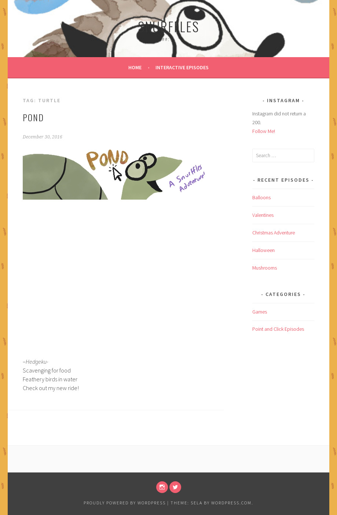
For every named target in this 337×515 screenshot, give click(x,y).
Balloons (261, 197)
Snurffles (168, 26)
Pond (33, 117)
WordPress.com (231, 502)
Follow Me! (263, 131)
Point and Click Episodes (278, 329)
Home (135, 67)
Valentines (263, 215)
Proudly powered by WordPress (125, 502)
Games (259, 311)
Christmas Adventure (273, 232)
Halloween (263, 250)
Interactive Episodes (182, 67)
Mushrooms (264, 267)
